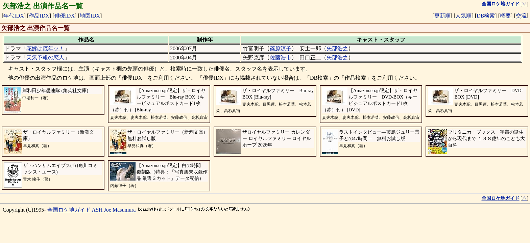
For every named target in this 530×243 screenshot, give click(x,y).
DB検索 (486, 16)
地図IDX (90, 16)
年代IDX (13, 16)
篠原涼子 (280, 48)
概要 (505, 16)
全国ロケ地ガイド (69, 210)
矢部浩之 (337, 48)
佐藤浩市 (280, 57)
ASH (97, 210)
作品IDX (39, 16)
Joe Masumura (120, 210)
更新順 (442, 16)
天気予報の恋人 (45, 57)
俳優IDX (64, 16)
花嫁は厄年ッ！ (45, 48)
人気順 (463, 16)
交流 (521, 16)
